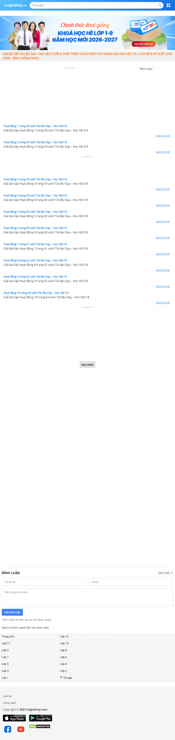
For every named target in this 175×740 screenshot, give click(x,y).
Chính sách (9, 703)
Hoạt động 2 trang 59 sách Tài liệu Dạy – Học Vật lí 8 (35, 142)
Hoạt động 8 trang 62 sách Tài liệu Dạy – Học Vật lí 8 (35, 260)
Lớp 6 (63, 657)
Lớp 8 (63, 650)
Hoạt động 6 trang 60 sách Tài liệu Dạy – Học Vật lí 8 (35, 228)
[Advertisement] (87, 97)
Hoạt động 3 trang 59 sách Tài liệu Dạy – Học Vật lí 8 (35, 179)
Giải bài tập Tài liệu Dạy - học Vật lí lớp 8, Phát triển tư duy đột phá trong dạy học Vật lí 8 (69, 54)
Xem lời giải (163, 135)
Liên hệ (7, 696)
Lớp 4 (63, 664)
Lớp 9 (5, 650)
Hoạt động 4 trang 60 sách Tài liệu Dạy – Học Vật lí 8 (35, 195)
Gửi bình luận (12, 612)
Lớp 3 (5, 670)
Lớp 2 (63, 670)
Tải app (66, 677)
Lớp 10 (64, 643)
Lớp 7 (5, 657)
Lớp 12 (64, 636)
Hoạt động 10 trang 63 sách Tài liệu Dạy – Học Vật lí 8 (36, 293)
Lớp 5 (5, 664)
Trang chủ (8, 636)
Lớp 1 (5, 677)
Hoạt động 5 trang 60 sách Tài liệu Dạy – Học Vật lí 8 (35, 211)
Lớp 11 (6, 643)
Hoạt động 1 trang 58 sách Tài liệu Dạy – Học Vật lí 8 (35, 126)
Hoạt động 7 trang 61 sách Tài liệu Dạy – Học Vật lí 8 (35, 244)
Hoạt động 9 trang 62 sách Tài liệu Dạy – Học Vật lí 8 (35, 276)
